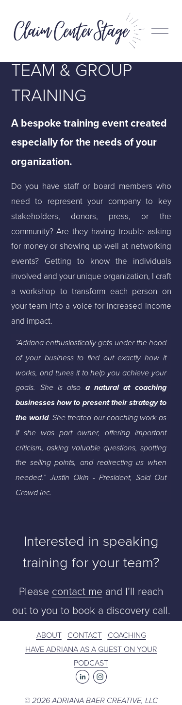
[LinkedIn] (82, 677)
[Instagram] (100, 677)
